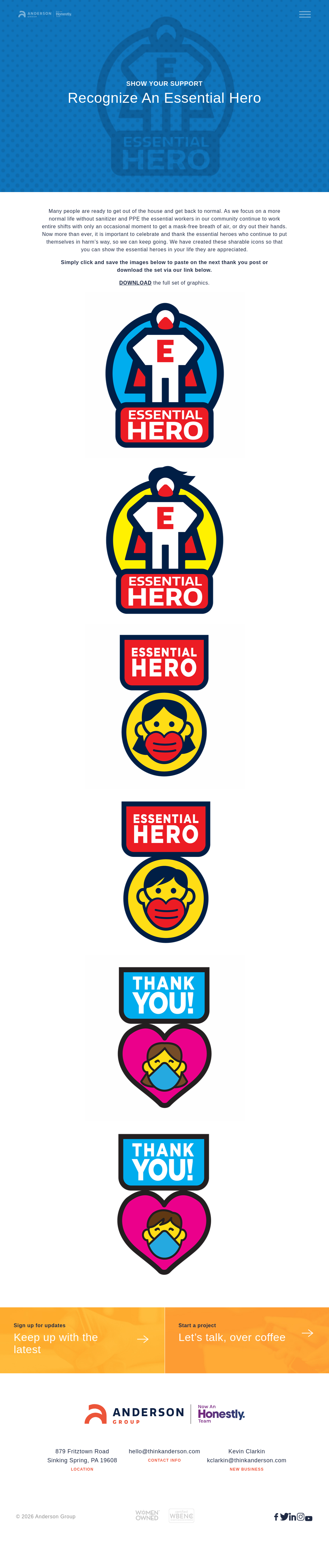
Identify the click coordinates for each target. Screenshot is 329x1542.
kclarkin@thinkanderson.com (246, 1460)
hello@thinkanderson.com (164, 1451)
